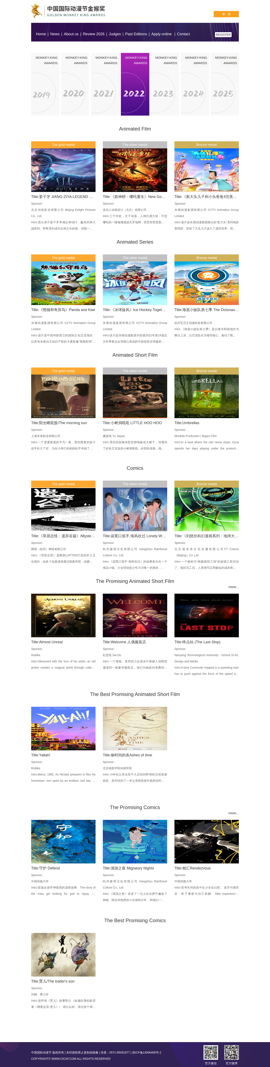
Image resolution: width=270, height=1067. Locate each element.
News (55, 34)
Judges (115, 34)
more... (233, 587)
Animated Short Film (134, 355)
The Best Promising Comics (135, 920)
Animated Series (135, 242)
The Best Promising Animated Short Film (135, 694)
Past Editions (136, 34)
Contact (183, 34)
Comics (135, 468)
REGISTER (223, 34)
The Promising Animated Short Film (135, 581)
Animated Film (135, 129)
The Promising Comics (135, 807)
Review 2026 (93, 34)
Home (41, 34)
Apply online (162, 34)
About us (71, 34)
